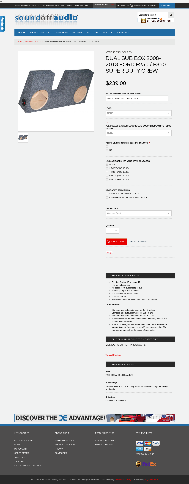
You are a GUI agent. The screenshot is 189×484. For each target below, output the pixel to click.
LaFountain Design (123, 479)
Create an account (81, 5)
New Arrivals (39, 32)
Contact (123, 32)
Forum (108, 32)
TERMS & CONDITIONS (65, 445)
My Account (59, 5)
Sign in (69, 5)
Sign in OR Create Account (28, 466)
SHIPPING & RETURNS (65, 440)
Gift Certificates (48, 5)
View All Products (113, 355)
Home (20, 42)
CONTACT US (61, 453)
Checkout (167, 5)
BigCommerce (151, 479)
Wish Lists (125, 5)
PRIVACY (59, 449)
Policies (93, 32)
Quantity (110, 225)
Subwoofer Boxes (34, 42)
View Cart (19, 461)
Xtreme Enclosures (68, 32)
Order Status (21, 453)
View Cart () (145, 5)
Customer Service (24, 440)
